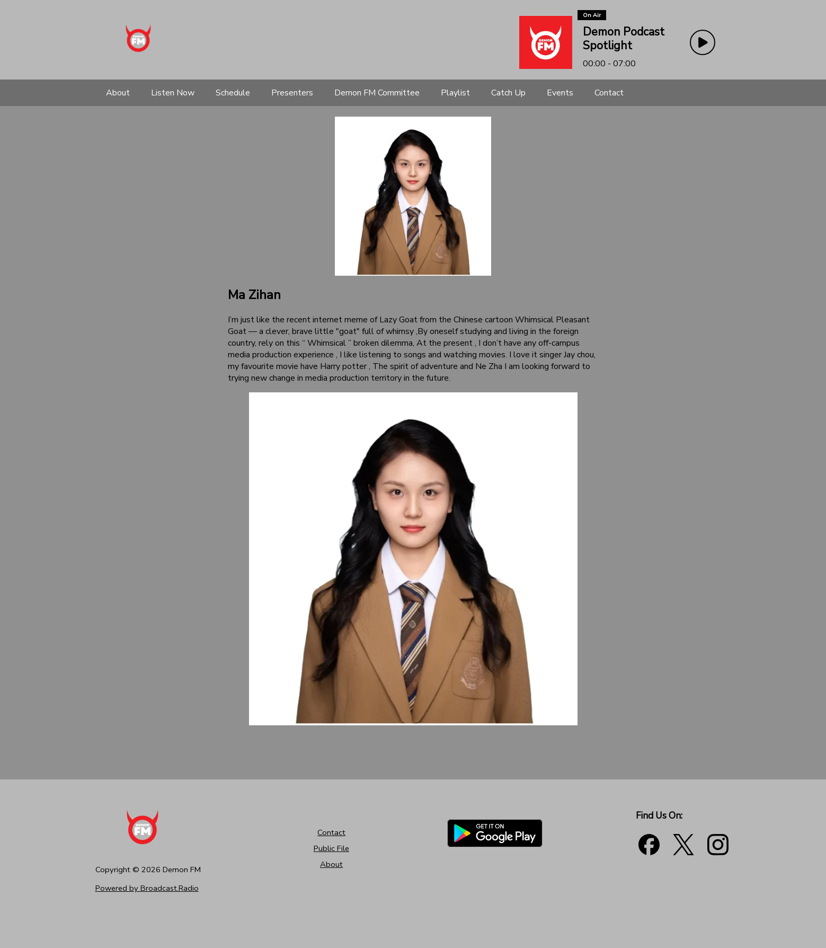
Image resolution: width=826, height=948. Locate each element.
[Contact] (609, 93)
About (331, 864)
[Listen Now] (172, 93)
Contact (331, 832)
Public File (331, 848)
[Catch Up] (508, 93)
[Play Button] (702, 42)
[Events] (560, 93)
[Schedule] (233, 93)
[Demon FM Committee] (377, 93)
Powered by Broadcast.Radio (147, 888)
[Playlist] (455, 93)
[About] (117, 93)
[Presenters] (292, 93)
